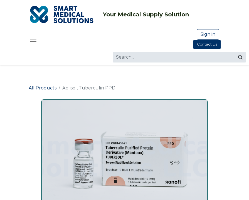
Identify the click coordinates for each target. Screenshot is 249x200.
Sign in (208, 34)
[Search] (240, 57)
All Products (42, 88)
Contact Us (207, 44)
